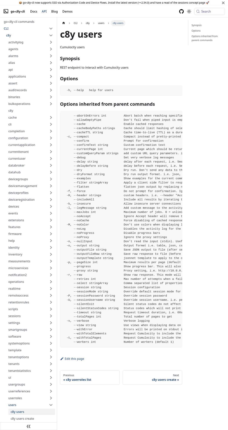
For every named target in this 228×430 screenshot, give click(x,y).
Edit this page (72, 359)
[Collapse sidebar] (28, 426)
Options (196, 30)
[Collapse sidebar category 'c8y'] (51, 35)
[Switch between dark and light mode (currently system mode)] (189, 11)
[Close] (223, 3)
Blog (54, 11)
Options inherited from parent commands (205, 38)
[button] (28, 28)
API (44, 11)
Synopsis (197, 25)
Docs (33, 11)
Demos (67, 11)
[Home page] (63, 23)
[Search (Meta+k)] (209, 11)
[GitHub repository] (181, 11)
